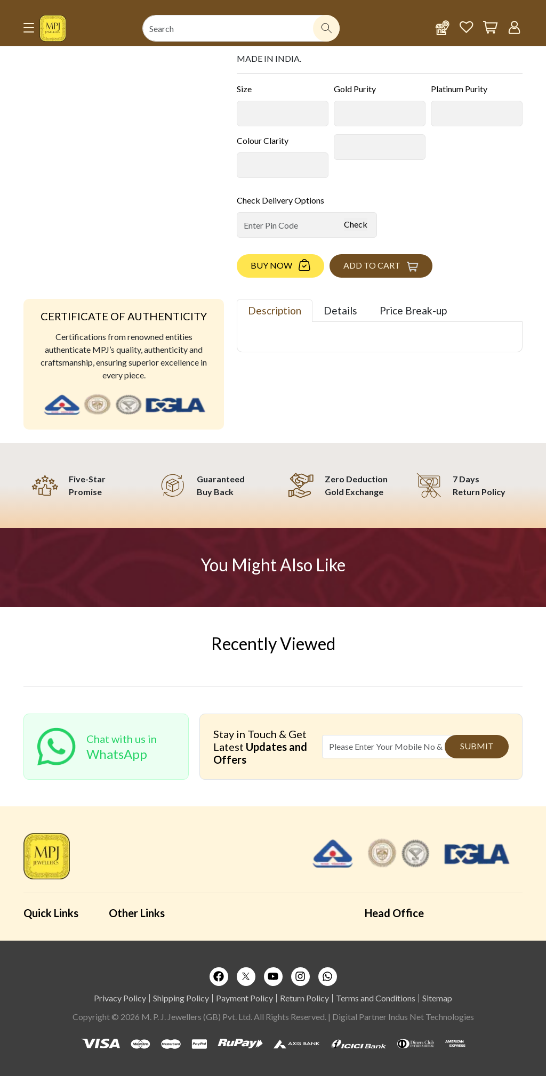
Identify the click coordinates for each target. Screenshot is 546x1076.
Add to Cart (371, 265)
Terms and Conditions (375, 998)
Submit (477, 746)
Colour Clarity (262, 140)
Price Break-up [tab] (413, 310)
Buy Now (271, 265)
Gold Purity (355, 89)
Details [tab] (340, 310)
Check (355, 224)
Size (244, 89)
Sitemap (437, 998)
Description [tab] (274, 310)
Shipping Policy (181, 998)
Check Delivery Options (280, 200)
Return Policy (304, 998)
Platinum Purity (459, 89)
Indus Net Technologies (431, 1017)
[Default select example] (282, 113)
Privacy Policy (120, 998)
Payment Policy (244, 998)
